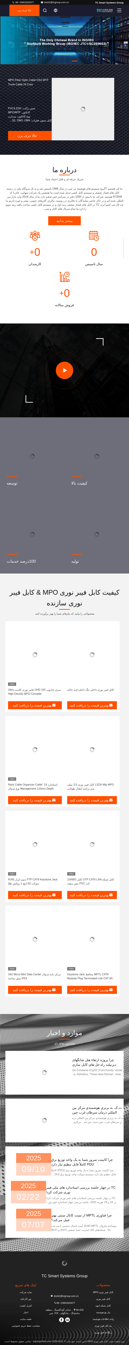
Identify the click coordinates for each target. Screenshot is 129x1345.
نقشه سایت (26, 1319)
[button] (121, 37)
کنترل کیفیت (26, 1305)
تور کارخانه (25, 1299)
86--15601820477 (23, 2)
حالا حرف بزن (24, 10)
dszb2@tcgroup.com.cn (55, 2)
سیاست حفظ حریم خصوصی (26, 1325)
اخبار (26, 1312)
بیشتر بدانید (64, 221)
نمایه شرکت (26, 1292)
